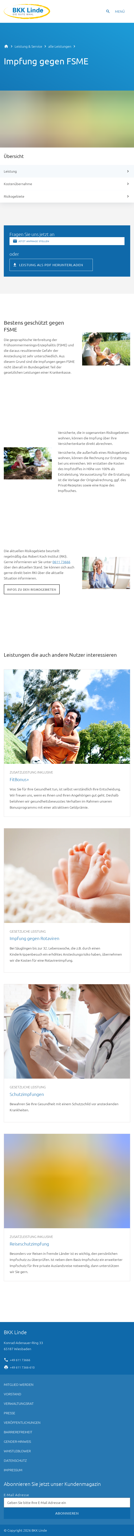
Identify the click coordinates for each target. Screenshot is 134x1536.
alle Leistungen (59, 46)
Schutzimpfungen (67, 1053)
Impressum (13, 1470)
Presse (9, 1413)
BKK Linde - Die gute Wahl (27, 11)
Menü (120, 11)
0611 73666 (61, 562)
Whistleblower (17, 1451)
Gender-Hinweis (17, 1441)
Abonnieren (67, 1513)
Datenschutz (15, 1460)
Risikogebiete (14, 196)
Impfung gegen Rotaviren (67, 900)
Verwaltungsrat (19, 1403)
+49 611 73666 (20, 1360)
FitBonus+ (67, 743)
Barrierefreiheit (18, 1432)
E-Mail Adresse (16, 1495)
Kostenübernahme (18, 184)
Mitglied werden (18, 1384)
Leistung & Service (28, 46)
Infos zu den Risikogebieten (31, 589)
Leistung (10, 171)
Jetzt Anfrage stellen (33, 241)
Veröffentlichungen (22, 1422)
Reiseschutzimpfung (67, 1207)
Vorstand (12, 1394)
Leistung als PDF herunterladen (51, 265)
